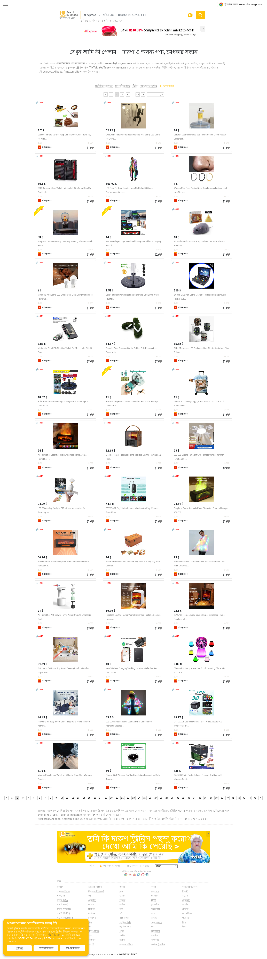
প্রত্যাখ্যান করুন (46, 948)
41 (233, 798)
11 (67, 798)
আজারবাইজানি (63, 891)
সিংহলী (185, 891)
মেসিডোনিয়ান (156, 922)
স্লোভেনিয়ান (187, 913)
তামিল (122, 904)
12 (73, 798)
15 (89, 798)
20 (117, 798)
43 (244, 798)
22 (128, 798)
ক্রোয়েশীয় (92, 918)
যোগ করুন (166, 86)
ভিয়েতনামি (155, 909)
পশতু (122, 931)
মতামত (146, 866)
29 (167, 798)
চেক (89, 935)
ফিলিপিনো (155, 891)
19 (111, 798)
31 (178, 798)
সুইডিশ (185, 896)
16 (95, 798)
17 (100, 798)
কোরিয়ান (92, 913)
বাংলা (153, 900)
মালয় (153, 913)
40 (227, 798)
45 (137, 94)
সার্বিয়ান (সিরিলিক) (190, 887)
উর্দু (89, 896)
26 (150, 798)
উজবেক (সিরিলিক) (96, 891)
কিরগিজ (91, 909)
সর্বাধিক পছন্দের (104, 86)
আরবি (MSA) (62, 900)
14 (84, 798)
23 (133, 798)
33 (189, 798)
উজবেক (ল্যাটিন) (95, 887)
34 (194, 798)
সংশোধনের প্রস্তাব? (128, 954)
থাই (121, 913)
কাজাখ (91, 904)
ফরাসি (122, 940)
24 (139, 798)
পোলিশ (122, 935)
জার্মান (122, 887)
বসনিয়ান (154, 896)
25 (144, 798)
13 (78, 798)
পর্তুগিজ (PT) (125, 927)
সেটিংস (19, 948)
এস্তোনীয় (92, 900)
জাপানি (91, 944)
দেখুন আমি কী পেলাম (110, 866)
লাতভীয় (154, 935)
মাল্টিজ (154, 918)
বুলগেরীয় (155, 904)
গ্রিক (90, 922)
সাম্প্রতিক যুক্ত (122, 86)
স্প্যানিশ (185, 904)
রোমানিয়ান (155, 931)
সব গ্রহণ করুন (72, 948)
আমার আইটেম (148, 86)
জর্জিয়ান (91, 940)
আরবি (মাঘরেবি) (64, 909)
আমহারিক (61, 896)
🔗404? (39, 102)
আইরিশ (60, 887)
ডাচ (121, 891)
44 (249, 798)
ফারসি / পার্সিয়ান (126, 944)
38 (216, 798)
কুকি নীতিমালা (54, 935)
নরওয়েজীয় (124, 918)
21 (122, 798)
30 (172, 798)
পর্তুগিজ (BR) (125, 922)
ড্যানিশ (122, 896)
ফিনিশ (153, 887)
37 (211, 798)
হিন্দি (184, 922)
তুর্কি (121, 909)
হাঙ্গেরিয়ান (186, 918)
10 (61, 798)
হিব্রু (183, 927)
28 (161, 798)
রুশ (152, 927)
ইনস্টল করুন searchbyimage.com (241, 4)
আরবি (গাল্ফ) (62, 904)
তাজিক (122, 900)
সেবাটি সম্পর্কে (131, 866)
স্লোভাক (185, 909)
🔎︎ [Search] (161, 94)
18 (106, 798)
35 (200, 798)
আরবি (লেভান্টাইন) (65, 918)
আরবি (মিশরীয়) (63, 913)
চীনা (89, 927)
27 (155, 798)
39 (222, 798)
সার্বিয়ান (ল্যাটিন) (158, 944)
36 (205, 798)
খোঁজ (91, 866)
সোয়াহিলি (186, 900)
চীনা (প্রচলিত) (93, 931)
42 (238, 798)
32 (183, 798)
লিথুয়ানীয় (155, 940)
